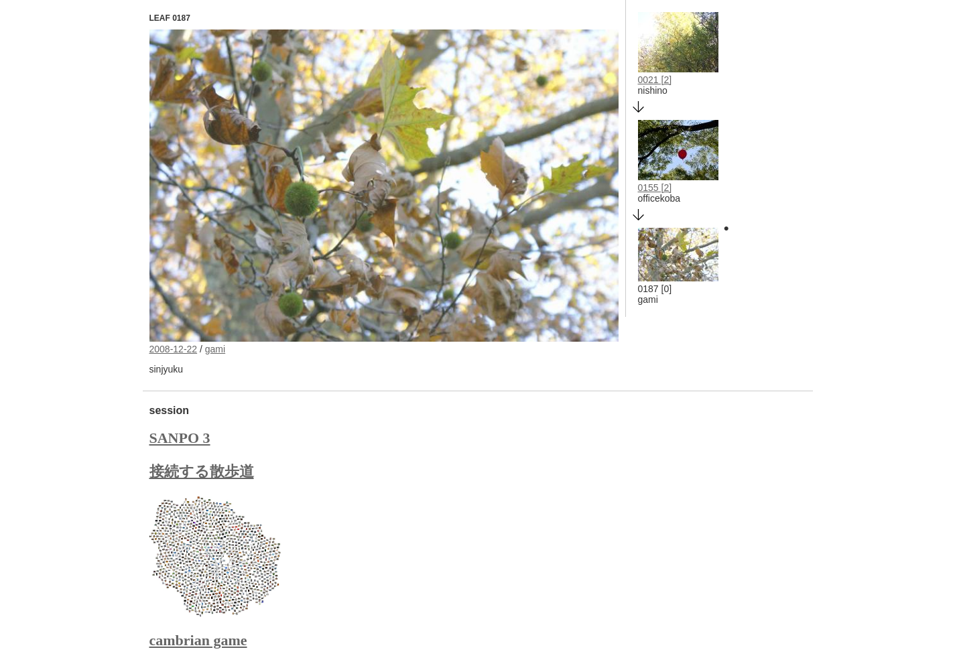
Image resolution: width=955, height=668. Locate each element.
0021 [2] (655, 79)
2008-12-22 (173, 349)
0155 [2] (655, 187)
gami (215, 349)
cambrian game (198, 640)
